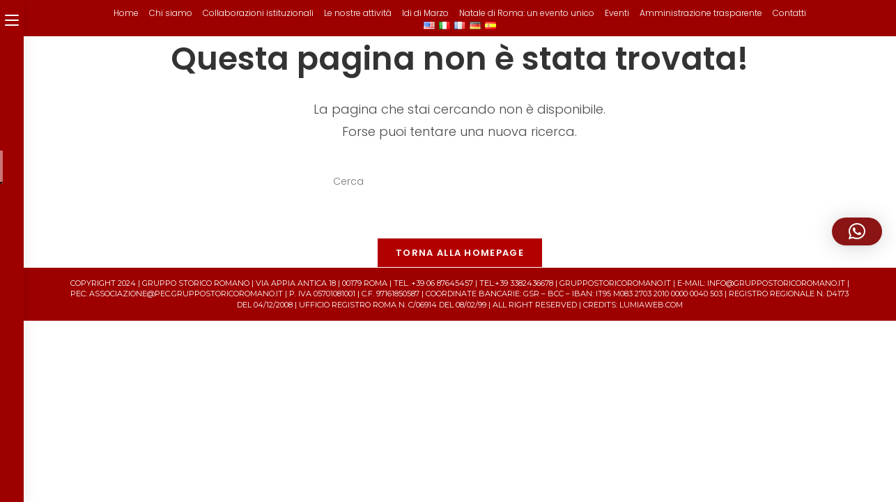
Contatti (789, 13)
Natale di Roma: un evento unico (526, 13)
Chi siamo (170, 13)
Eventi (617, 13)
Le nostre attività (358, 13)
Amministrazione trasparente (701, 13)
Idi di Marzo (425, 13)
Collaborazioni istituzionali (258, 13)
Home (126, 13)
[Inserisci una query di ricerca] (460, 182)
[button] (857, 231)
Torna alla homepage (460, 252)
